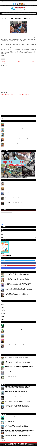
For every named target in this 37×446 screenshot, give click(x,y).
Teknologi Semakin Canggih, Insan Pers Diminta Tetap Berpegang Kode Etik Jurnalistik (18, 278)
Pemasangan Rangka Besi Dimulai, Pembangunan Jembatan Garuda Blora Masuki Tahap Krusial (19, 371)
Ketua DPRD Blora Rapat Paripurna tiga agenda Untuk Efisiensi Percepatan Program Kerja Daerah (19, 430)
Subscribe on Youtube (18, 265)
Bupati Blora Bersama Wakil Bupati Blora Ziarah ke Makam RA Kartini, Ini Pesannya (15, 94)
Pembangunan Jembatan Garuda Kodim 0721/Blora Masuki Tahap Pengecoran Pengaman (18, 361)
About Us (2, 231)
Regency (2, 313)
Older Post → (34, 61)
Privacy (2, 234)
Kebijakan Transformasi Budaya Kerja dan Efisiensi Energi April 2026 (15, 425)
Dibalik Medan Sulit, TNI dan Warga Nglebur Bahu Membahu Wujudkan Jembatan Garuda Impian (19, 366)
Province (2, 310)
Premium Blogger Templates (23, 444)
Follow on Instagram (18, 268)
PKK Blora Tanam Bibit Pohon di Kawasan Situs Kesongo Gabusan (15, 329)
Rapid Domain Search (31, 444)
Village (2, 319)
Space (2, 316)
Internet (2, 306)
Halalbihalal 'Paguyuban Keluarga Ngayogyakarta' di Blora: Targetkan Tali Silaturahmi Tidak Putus (19, 344)
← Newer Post (3, 61)
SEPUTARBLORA (17, 443)
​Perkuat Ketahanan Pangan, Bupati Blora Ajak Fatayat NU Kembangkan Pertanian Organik (18, 324)
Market (2, 307)
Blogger (26, 443)
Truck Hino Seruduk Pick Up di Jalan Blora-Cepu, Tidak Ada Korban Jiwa (16, 391)
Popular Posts (3, 255)
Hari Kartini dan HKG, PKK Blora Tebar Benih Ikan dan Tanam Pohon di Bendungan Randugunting (19, 334)
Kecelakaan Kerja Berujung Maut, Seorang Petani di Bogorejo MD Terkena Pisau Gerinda (18, 273)
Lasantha (17, 444)
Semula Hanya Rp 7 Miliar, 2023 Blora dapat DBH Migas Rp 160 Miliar (15, 293)
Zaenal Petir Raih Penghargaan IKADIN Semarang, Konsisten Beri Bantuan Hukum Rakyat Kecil (19, 339)
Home (19, 61)
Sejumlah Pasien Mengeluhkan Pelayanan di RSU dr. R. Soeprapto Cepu (15, 18)
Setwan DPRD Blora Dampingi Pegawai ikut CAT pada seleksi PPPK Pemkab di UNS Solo (18, 283)
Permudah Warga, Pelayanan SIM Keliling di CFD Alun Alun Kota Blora (15, 288)
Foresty (2, 304)
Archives (9, 255)
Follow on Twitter (18, 260)
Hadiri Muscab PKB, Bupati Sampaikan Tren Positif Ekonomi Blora (15, 416)
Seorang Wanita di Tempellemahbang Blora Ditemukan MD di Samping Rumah (16, 405)
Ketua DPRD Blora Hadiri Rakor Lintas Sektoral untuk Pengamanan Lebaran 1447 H (17, 435)
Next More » (3, 148)
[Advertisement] (18, 106)
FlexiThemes (8, 444)
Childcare (2, 303)
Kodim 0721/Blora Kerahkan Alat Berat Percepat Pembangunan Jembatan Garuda (17, 386)
